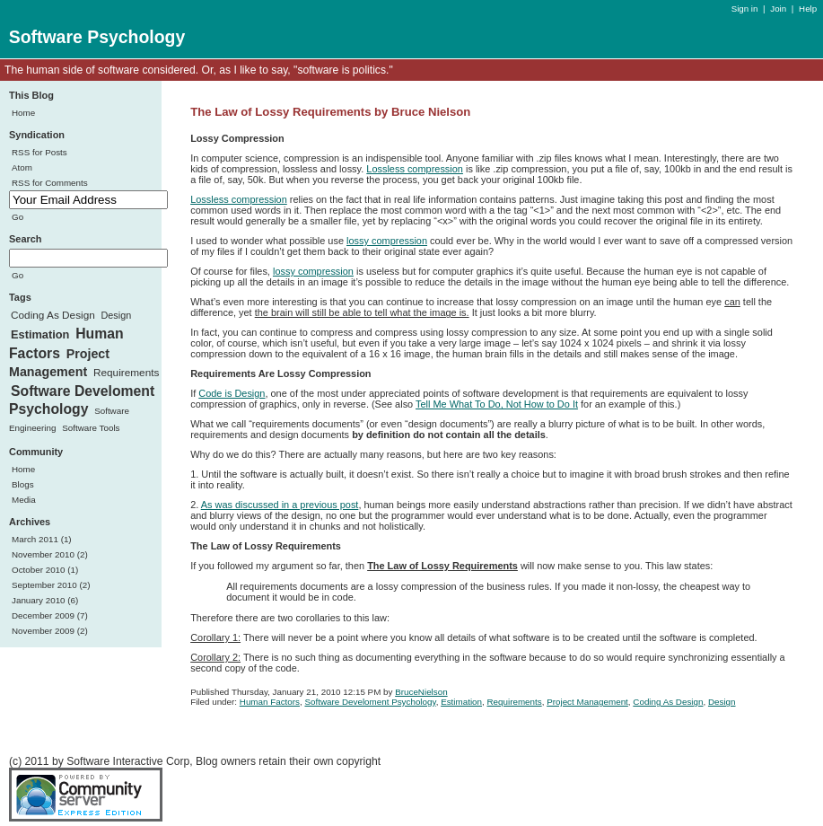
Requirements (126, 372)
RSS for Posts (39, 152)
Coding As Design (53, 315)
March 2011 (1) (42, 539)
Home (23, 113)
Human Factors (270, 702)
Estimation (40, 334)
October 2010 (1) (45, 570)
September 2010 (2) (51, 585)
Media (24, 500)
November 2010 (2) (50, 554)
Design (116, 315)
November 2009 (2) (50, 631)
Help (808, 8)
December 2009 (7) (50, 615)
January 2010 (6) (45, 600)
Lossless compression (414, 168)
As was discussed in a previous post (280, 504)
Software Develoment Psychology (81, 400)
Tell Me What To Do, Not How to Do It (497, 404)
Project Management (59, 363)
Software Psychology (97, 37)
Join (778, 8)
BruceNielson (421, 692)
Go (17, 217)
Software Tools (90, 428)
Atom (22, 167)
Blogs (23, 484)
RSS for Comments (50, 183)
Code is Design (231, 393)
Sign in (745, 8)
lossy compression (386, 240)
